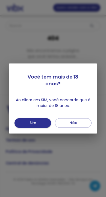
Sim (32, 123)
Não (73, 123)
